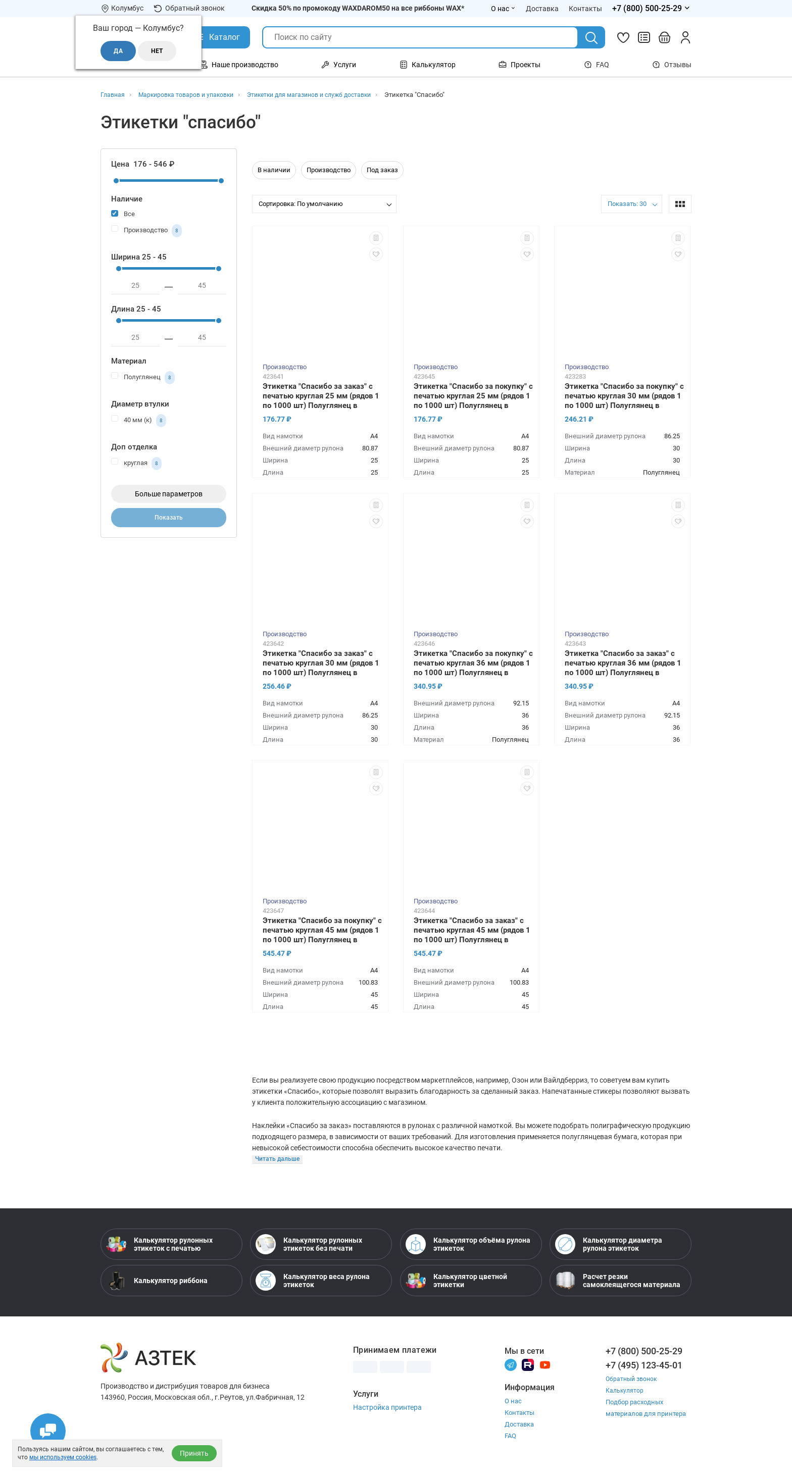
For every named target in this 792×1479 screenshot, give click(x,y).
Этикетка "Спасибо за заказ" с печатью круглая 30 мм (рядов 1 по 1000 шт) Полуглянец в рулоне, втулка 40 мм (321, 664)
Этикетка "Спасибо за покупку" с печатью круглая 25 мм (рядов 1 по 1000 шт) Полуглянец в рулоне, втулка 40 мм (473, 397)
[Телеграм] (511, 1365)
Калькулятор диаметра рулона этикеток (608, 1245)
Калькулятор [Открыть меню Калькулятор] (428, 65)
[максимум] (202, 285)
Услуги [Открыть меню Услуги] (338, 65)
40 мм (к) (138, 420)
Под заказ (382, 170)
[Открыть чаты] (48, 1431)
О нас (513, 1402)
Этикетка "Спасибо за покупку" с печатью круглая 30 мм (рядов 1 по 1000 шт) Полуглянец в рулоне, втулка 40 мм (624, 397)
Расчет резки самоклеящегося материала (617, 1281)
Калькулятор (625, 1391)
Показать (169, 520)
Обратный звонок (189, 8)
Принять (194, 1453)
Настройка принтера (387, 1408)
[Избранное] (623, 37)
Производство (146, 230)
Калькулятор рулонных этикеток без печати (309, 1245)
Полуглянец (143, 377)
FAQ (596, 65)
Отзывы (671, 65)
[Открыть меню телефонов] (651, 9)
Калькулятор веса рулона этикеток (313, 1281)
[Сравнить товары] (644, 37)
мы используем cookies (62, 1457)
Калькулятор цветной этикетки (456, 1281)
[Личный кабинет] (685, 37)
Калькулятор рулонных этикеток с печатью (159, 1245)
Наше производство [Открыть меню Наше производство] (239, 65)
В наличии (274, 170)
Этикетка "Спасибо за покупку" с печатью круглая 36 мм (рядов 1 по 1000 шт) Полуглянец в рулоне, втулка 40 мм (473, 664)
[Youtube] (545, 1365)
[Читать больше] (278, 1160)
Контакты (519, 1413)
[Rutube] (528, 1365)
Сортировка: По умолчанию (301, 204)
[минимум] (135, 285)
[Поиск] (591, 38)
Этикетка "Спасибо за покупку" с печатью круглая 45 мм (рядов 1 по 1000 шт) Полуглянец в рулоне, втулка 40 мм (322, 931)
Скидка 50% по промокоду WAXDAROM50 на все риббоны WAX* (358, 8)
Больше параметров (169, 494)
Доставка (519, 1425)
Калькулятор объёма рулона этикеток (468, 1245)
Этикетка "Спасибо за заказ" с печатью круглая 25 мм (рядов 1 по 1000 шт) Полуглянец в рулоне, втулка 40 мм (321, 397)
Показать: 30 (627, 204)
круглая (136, 463)
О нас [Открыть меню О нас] (503, 9)
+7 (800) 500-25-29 (644, 1352)
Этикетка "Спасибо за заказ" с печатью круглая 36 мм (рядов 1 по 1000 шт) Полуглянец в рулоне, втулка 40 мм (623, 664)
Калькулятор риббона (157, 1281)
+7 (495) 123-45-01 (644, 1366)
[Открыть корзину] (665, 37)
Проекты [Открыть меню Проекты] (519, 65)
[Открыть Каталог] (217, 37)
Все (123, 213)
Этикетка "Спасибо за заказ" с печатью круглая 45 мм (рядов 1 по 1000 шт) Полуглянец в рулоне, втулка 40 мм (472, 931)
